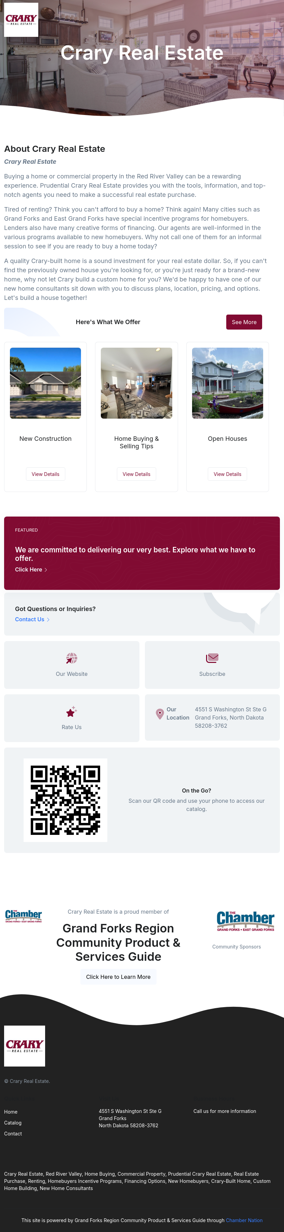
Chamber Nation (244, 1220)
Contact (13, 1133)
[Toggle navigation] (273, 20)
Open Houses (227, 438)
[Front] (22, 20)
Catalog (13, 1123)
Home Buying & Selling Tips (136, 442)
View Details (45, 474)
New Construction (45, 438)
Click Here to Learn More (118, 976)
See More (244, 322)
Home (10, 1112)
